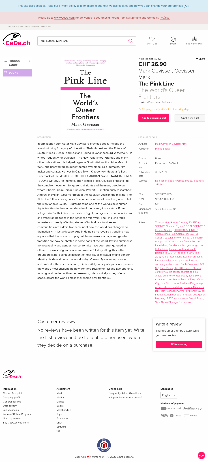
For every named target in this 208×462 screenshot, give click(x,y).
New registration (12, 418)
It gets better (173, 279)
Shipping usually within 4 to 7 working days (165, 109)
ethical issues (175, 272)
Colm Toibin (161, 249)
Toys (59, 414)
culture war (161, 272)
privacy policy (67, 6)
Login (173, 40)
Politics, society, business (190, 181)
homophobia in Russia (179, 294)
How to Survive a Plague (184, 283)
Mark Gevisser (162, 144)
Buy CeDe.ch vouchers (16, 422)
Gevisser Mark (179, 144)
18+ (58, 431)
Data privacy (10, 405)
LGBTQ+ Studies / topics (187, 268)
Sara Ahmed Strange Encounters (173, 302)
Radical (186, 238)
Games (60, 401)
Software (61, 426)
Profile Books (162, 149)
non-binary (177, 241)
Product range (15, 63)
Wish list (152, 40)
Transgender (162, 222)
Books (13, 72)
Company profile (12, 397)
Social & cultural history (168, 238)
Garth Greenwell (190, 264)
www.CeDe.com (64, 18)
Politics (161, 184)
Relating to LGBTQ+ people (170, 253)
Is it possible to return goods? (125, 397)
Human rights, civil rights (182, 249)
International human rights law (171, 260)
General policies (12, 401)
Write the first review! (149, 59)
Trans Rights (166, 268)
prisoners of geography (175, 275)
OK (187, 6)
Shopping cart (194, 40)
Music (60, 393)
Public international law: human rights (182, 257)
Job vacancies (11, 410)
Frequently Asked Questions (125, 393)
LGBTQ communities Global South (184, 298)
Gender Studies (178, 222)
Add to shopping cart (154, 118)
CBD (59, 422)
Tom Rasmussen (169, 291)
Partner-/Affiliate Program (17, 414)
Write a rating (179, 344)
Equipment (62, 418)
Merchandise (64, 410)
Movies (61, 397)
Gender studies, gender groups (186, 245)
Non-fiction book (164, 181)
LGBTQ (194, 234)
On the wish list (190, 118)
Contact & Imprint (12, 393)
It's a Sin (165, 283)
